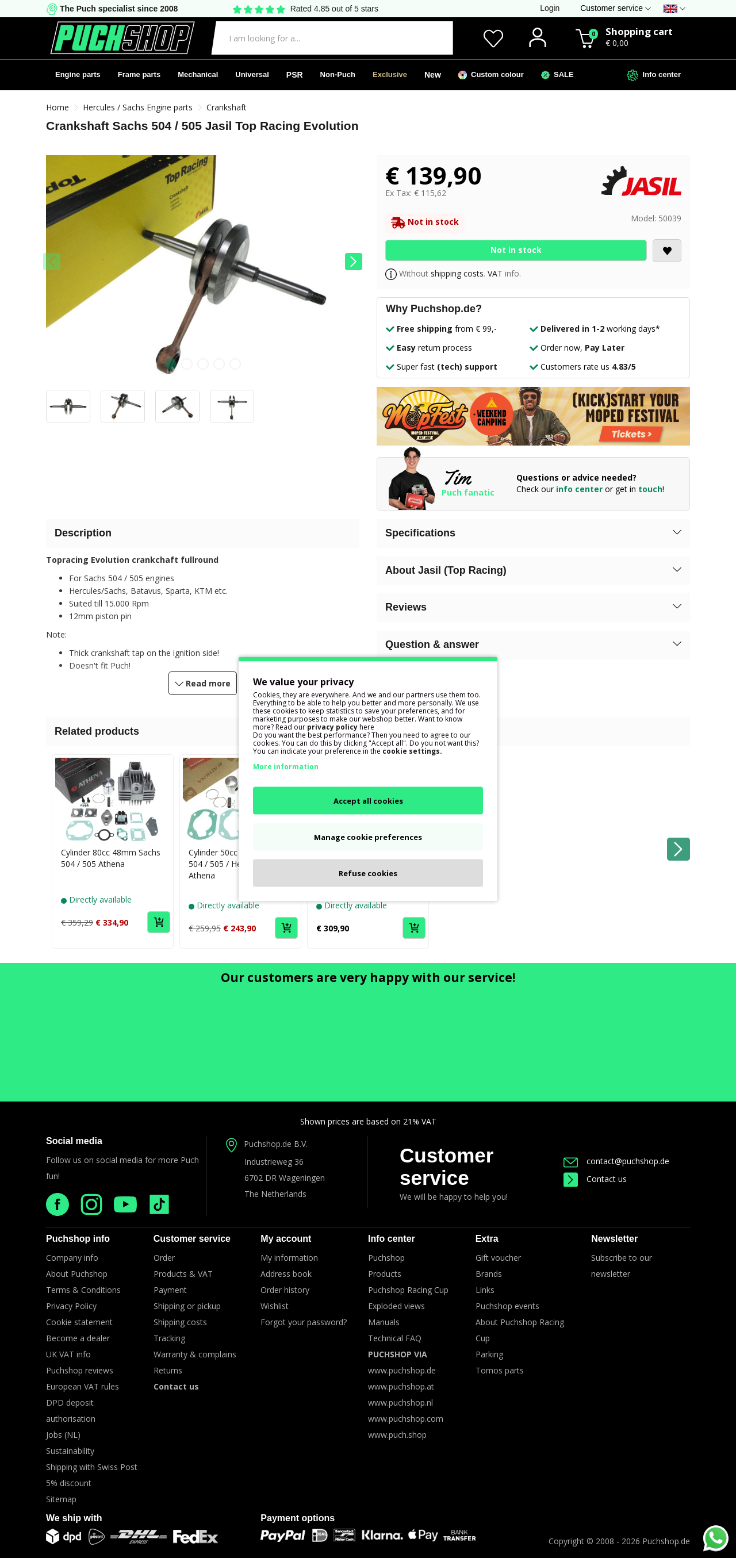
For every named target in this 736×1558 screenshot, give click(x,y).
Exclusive (390, 74)
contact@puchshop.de (616, 1161)
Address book (286, 1273)
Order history (284, 1289)
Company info (72, 1257)
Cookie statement (79, 1322)
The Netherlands (275, 1193)
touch (650, 488)
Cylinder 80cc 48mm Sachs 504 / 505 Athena (110, 858)
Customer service (446, 1166)
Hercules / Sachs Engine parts (138, 107)
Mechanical (198, 74)
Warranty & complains (195, 1354)
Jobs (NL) (63, 1434)
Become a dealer (78, 1338)
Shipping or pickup (187, 1305)
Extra (487, 1239)
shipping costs (457, 273)
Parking (489, 1354)
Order (164, 1257)
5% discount (68, 1483)
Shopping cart (639, 31)
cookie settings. (412, 751)
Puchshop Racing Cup (408, 1289)
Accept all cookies (368, 801)
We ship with (74, 1518)
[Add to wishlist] (667, 250)
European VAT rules (82, 1386)
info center (579, 488)
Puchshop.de (666, 1541)
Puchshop (386, 1257)
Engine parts (78, 74)
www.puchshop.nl (400, 1402)
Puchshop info (78, 1239)
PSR (294, 74)
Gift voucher (498, 1257)
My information (289, 1257)
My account (285, 1239)
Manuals (384, 1322)
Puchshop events (507, 1305)
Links (485, 1289)
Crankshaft (226, 107)
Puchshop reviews (79, 1370)
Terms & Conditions (83, 1289)
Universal (252, 74)
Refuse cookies (368, 873)
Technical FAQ (394, 1338)
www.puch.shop (397, 1434)
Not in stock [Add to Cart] (516, 249)
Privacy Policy (71, 1305)
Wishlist (274, 1305)
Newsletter (614, 1239)
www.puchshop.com (405, 1418)
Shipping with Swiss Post (91, 1466)
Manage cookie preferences (368, 837)
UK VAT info (68, 1354)
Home (57, 107)
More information (286, 767)
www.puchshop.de (402, 1370)
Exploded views (396, 1305)
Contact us (595, 1178)
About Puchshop (77, 1273)
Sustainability (70, 1450)
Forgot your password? (303, 1322)
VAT (495, 273)
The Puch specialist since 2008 (117, 8)
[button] (353, 261)
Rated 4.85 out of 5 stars (334, 8)
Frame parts (139, 74)
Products (384, 1273)
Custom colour (491, 74)
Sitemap (61, 1499)
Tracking (169, 1338)
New (432, 74)
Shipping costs (180, 1322)
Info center (654, 75)
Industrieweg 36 (274, 1161)
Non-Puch (337, 74)
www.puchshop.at (401, 1386)
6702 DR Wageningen (284, 1177)
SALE (557, 74)
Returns (168, 1370)
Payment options (297, 1518)
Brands (489, 1273)
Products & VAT (183, 1273)
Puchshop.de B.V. (276, 1143)
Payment (170, 1289)
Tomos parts (500, 1370)
